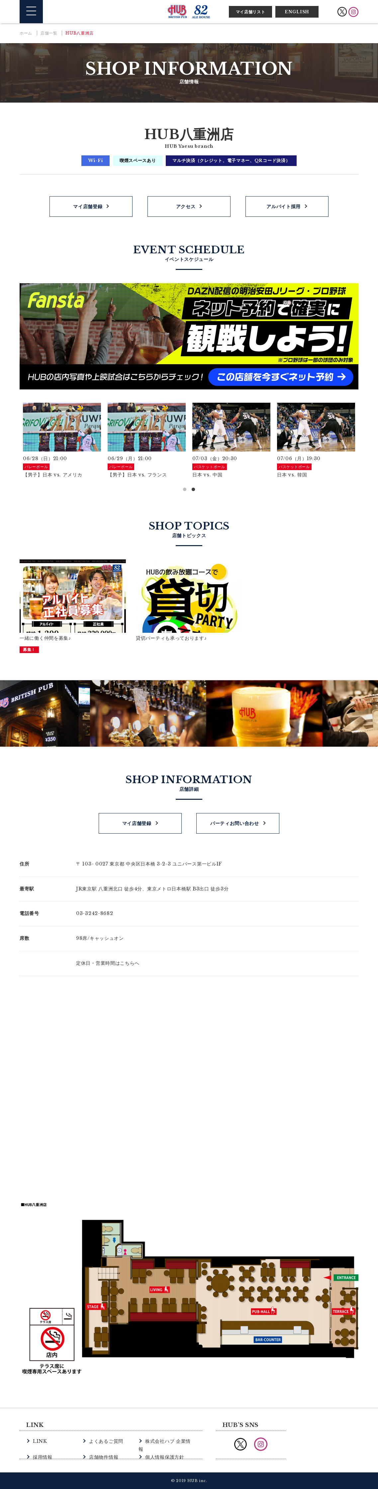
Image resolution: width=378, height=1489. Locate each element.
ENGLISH (297, 11)
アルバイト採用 (283, 206)
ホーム (26, 33)
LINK (39, 1441)
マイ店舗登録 (87, 206)
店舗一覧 (49, 33)
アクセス (186, 206)
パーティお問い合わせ (234, 823)
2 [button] (193, 489)
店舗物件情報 (102, 1448)
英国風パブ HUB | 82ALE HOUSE (189, 11)
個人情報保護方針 (163, 1448)
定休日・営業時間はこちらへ (108, 963)
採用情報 (42, 1448)
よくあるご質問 (105, 1441)
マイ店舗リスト (250, 11)
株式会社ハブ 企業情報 (168, 1441)
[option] (62, 441)
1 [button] (184, 489)
